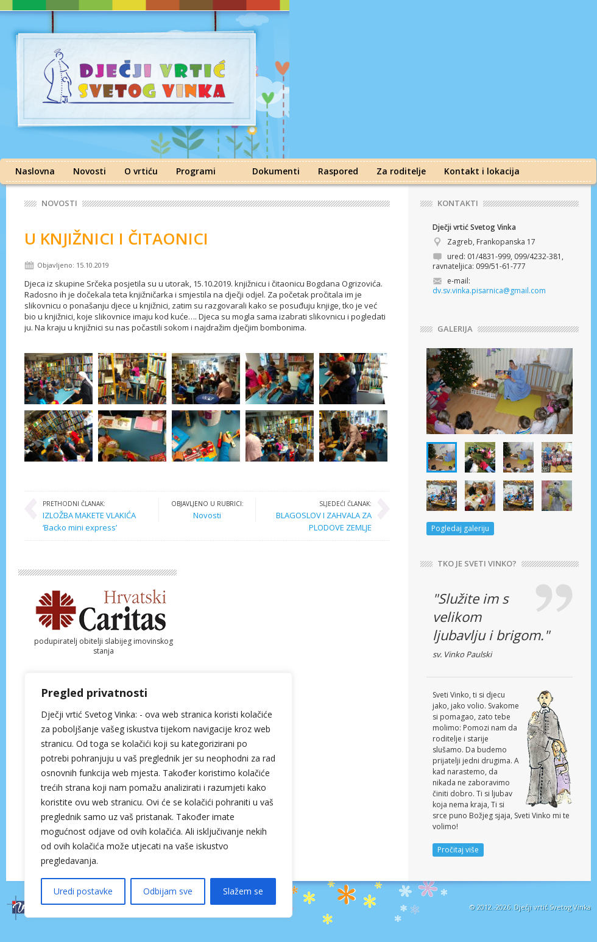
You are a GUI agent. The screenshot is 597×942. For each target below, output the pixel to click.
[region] (158, 795)
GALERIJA (455, 329)
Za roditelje (401, 171)
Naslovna (35, 171)
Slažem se (243, 891)
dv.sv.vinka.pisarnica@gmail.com (489, 290)
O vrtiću (141, 171)
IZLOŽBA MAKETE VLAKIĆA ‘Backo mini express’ (94, 515)
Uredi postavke (83, 891)
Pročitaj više (458, 849)
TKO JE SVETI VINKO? (477, 564)
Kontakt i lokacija (482, 171)
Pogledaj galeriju (460, 528)
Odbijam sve (168, 891)
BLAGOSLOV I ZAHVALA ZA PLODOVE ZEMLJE (320, 515)
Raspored (338, 171)
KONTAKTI (457, 203)
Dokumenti (276, 171)
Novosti (89, 171)
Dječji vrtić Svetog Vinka (552, 907)
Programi (196, 171)
